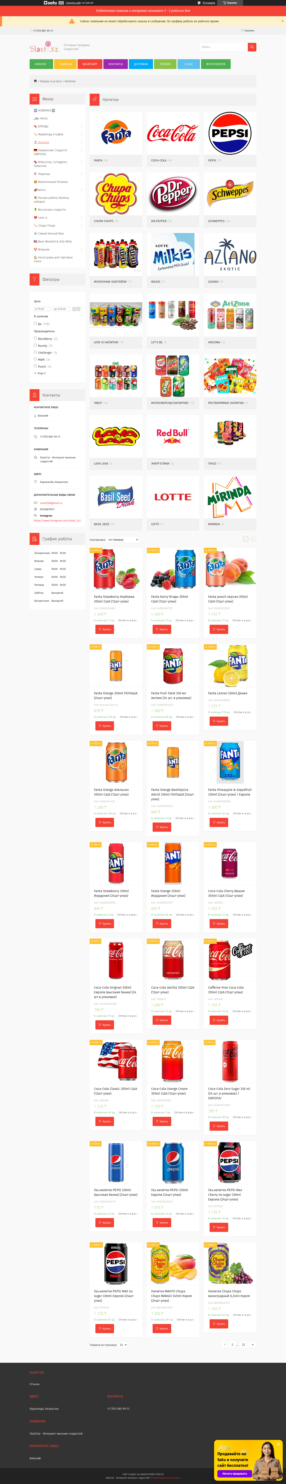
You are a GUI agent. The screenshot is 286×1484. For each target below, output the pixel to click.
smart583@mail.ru (51, 503)
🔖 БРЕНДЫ (41, 126)
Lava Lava (101, 463)
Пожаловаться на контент (166, 1477)
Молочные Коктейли (110, 281)
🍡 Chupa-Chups (44, 225)
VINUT (98, 403)
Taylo (212, 463)
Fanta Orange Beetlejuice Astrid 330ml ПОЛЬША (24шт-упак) (173, 794)
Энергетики (160, 463)
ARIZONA (214, 342)
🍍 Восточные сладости (50, 209)
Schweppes (216, 221)
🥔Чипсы (40, 190)
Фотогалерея (215, 64)
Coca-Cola (158, 160)
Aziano (213, 281)
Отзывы (35, 1384)
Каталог (41, 64)
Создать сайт (73, 2)
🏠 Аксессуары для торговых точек (53, 259)
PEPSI (212, 160)
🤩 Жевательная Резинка (51, 182)
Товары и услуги (50, 81)
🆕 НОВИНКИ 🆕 (44, 110)
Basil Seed (101, 524)
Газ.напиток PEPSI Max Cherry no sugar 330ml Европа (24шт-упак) (225, 1194)
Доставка (141, 64)
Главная (65, 64)
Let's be (156, 342)
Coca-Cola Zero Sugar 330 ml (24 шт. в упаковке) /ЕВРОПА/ (229, 1093)
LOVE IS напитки (106, 342)
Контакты (115, 64)
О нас (189, 64)
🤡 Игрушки (41, 249)
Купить (107, 629)
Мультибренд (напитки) (169, 403)
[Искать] (252, 47)
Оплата (165, 64)
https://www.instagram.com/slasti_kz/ (57, 520)
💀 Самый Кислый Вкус (49, 233)
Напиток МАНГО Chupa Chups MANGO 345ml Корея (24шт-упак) (171, 1296)
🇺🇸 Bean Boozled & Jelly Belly (53, 241)
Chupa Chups (103, 221)
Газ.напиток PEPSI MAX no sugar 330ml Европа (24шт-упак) (114, 1296)
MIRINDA (214, 524)
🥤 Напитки (41, 142)
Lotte (155, 524)
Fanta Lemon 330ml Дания (227, 693)
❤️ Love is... (41, 217)
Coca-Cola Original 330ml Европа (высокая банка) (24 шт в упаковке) (115, 992)
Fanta (98, 160)
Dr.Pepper (158, 221)
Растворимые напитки (226, 403)
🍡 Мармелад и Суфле (49, 134)
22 (243, 1344)
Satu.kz (160, 1474)
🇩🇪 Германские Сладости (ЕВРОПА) (50, 152)
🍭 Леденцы (42, 174)
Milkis (155, 281)
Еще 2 (42, 373)
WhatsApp (90, 64)
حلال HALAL (41, 118)
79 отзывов (208, 2)
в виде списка (253, 540)
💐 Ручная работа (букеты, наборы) (51, 199)
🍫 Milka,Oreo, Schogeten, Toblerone (51, 164)
